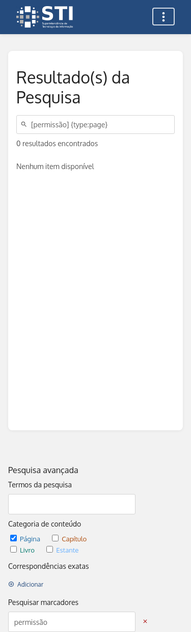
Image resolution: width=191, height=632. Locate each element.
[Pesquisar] (25, 124)
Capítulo (69, 538)
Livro (23, 549)
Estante (62, 549)
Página (26, 538)
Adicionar (25, 584)
